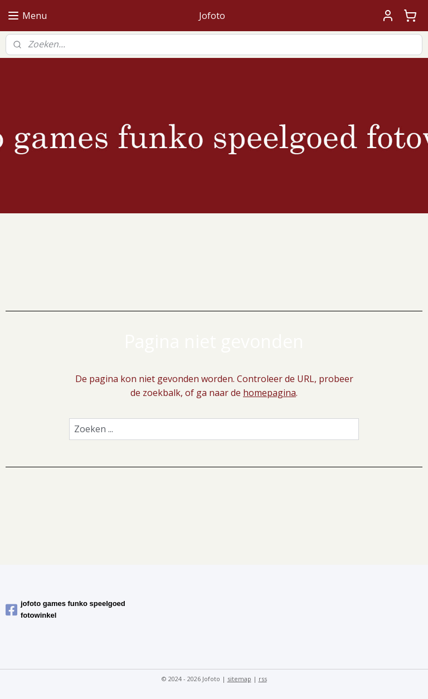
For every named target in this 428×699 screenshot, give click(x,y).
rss (263, 678)
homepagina (269, 393)
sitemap (239, 678)
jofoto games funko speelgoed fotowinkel (65, 609)
